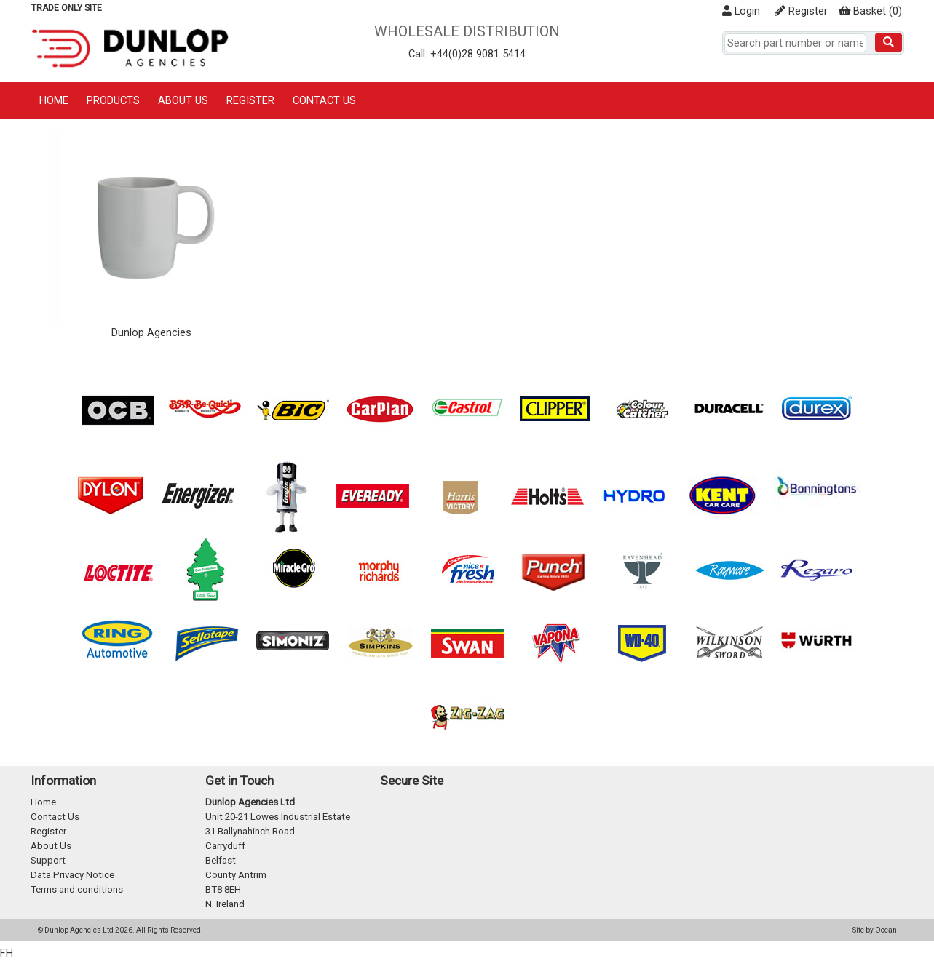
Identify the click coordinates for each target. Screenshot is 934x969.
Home (53, 100)
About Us (183, 100)
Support (48, 860)
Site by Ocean (874, 930)
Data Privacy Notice (72, 874)
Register (801, 10)
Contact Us (324, 100)
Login (741, 10)
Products (113, 100)
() (870, 10)
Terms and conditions (77, 889)
